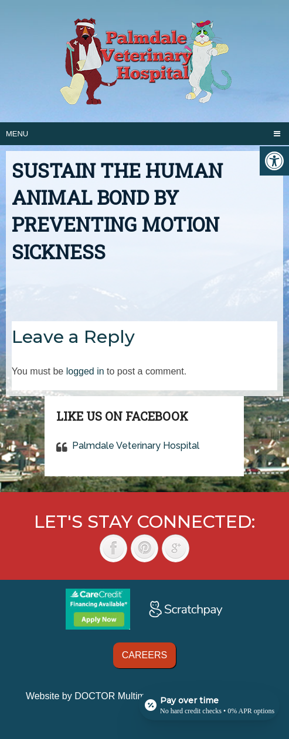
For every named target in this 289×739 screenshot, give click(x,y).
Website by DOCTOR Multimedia (94, 696)
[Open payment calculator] (209, 705)
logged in (85, 371)
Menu (17, 133)
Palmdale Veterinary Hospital (135, 445)
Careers (144, 655)
